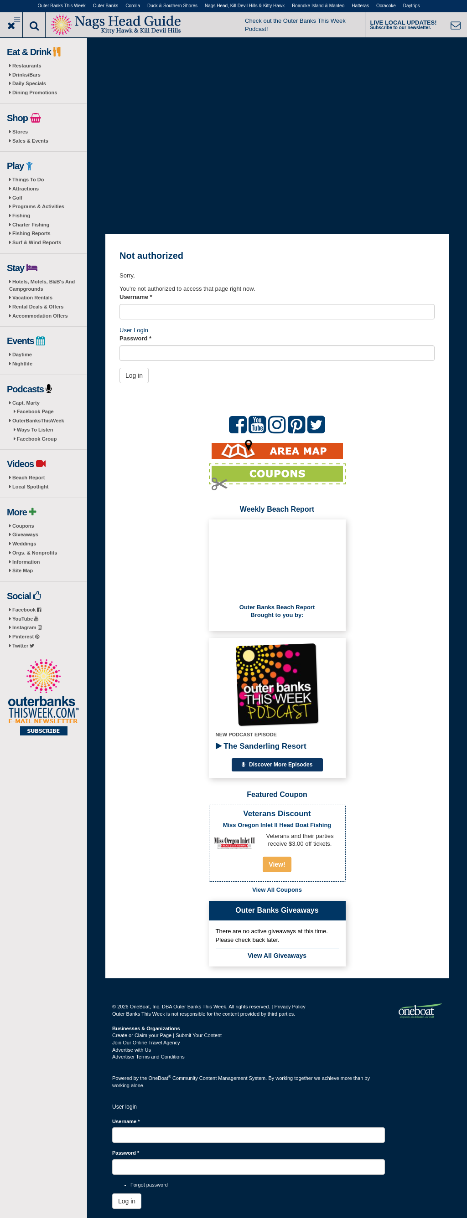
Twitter (23, 645)
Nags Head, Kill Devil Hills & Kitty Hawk (245, 5)
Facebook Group (37, 439)
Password (135, 338)
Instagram (27, 627)
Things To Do (28, 179)
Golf (17, 197)
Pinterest (25, 636)
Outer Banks (106, 5)
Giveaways (25, 534)
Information (26, 562)
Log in (134, 375)
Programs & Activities (38, 206)
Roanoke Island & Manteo (318, 5)
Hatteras (360, 5)
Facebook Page (35, 411)
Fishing (21, 215)
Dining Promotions (34, 92)
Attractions (25, 188)
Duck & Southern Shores (172, 5)
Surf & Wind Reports (36, 242)
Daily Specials (29, 83)
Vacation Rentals (32, 297)
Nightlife (22, 363)
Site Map (22, 570)
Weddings (24, 543)
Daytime (22, 354)
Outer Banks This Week (62, 5)
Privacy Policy (289, 1006)
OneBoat (160, 1078)
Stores (20, 131)
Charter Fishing (30, 224)
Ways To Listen (35, 429)
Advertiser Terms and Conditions (148, 1056)
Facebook (26, 609)
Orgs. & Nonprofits (34, 552)
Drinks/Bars (26, 74)
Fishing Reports (31, 233)
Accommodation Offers (40, 316)
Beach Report (28, 477)
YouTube (25, 619)
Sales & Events (30, 141)
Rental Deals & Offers (37, 306)
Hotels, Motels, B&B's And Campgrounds (42, 285)
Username (135, 296)
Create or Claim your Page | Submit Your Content (167, 1035)
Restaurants (27, 65)
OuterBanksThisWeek (38, 420)
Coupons (23, 526)
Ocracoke (386, 5)
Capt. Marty (26, 403)
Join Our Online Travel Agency (146, 1042)
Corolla (132, 5)
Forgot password (149, 1184)
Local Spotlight (30, 486)
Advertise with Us (131, 1050)
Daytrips (411, 5)
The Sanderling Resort (261, 746)
